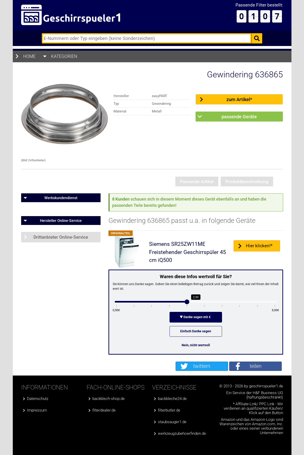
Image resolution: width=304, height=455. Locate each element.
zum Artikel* (239, 99)
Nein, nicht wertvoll (196, 345)
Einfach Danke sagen (195, 331)
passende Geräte (239, 116)
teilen (256, 366)
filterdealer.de (104, 410)
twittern (201, 366)
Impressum (37, 410)
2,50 (196, 297)
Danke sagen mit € (195, 317)
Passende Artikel (197, 181)
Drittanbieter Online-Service (60, 237)
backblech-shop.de (108, 398)
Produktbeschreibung (246, 181)
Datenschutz (37, 398)
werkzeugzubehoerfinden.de (182, 433)
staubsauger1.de (172, 422)
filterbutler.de (169, 410)
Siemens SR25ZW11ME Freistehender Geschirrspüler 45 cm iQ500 (187, 252)
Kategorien (64, 56)
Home (29, 56)
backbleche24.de (172, 398)
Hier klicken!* (259, 245)
